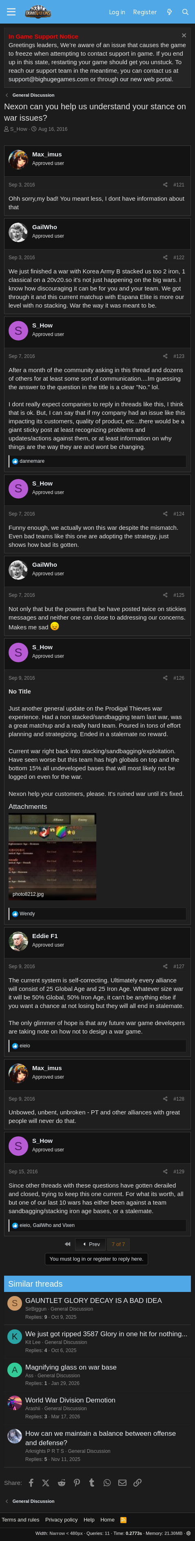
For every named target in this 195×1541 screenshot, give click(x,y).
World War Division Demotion (53, 1400)
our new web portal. (146, 79)
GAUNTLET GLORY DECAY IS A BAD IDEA (76, 1301)
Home (107, 1520)
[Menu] (11, 12)
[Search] (185, 12)
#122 (178, 257)
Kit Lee (15, 1342)
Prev (90, 1244)
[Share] (165, 185)
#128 (178, 1099)
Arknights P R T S (27, 1451)
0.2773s (134, 1533)
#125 (178, 595)
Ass (12, 1375)
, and (47, 1225)
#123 (178, 356)
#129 (178, 1172)
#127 (178, 966)
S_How (18, 129)
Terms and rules (20, 1520)
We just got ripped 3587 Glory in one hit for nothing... (89, 1334)
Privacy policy (61, 1520)
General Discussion (54, 1309)
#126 (178, 678)
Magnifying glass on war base (54, 1367)
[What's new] (169, 12)
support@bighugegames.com (49, 79)
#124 (178, 514)
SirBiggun (18, 1309)
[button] (188, 1533)
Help (89, 1520)
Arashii (15, 1408)
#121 (178, 185)
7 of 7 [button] (118, 1244)
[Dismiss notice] (182, 36)
